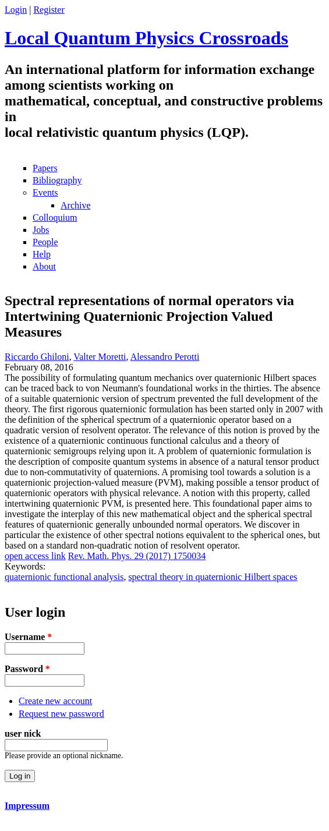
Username (28, 637)
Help (42, 254)
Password (27, 669)
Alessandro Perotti (165, 357)
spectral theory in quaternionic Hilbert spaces (212, 577)
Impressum (27, 806)
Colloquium (55, 217)
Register (48, 10)
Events (45, 192)
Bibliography (57, 180)
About (44, 266)
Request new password (61, 714)
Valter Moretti (99, 357)
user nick (23, 733)
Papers (45, 168)
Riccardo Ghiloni (37, 357)
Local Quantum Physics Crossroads (146, 37)
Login (16, 10)
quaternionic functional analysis (64, 577)
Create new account (55, 701)
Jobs (41, 230)
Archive (76, 205)
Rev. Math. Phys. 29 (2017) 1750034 (137, 556)
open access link (35, 556)
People (45, 242)
